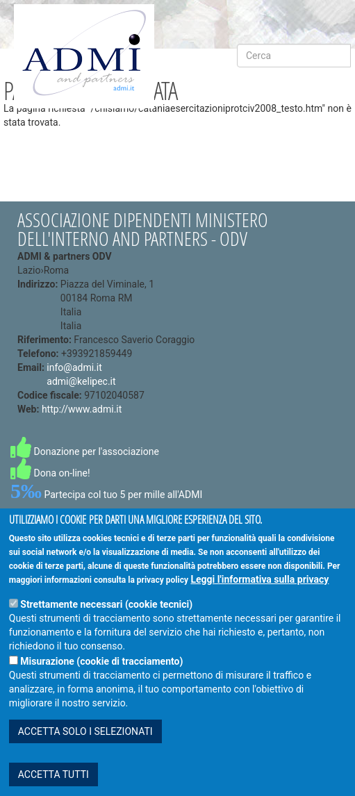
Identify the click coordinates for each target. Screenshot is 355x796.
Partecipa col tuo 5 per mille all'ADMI (106, 494)
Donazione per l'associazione (84, 451)
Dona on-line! (50, 473)
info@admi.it (74, 367)
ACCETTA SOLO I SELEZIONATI (85, 741)
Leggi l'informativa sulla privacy (259, 589)
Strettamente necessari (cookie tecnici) (106, 614)
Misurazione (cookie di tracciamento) (101, 671)
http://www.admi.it (82, 409)
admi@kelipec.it (81, 381)
